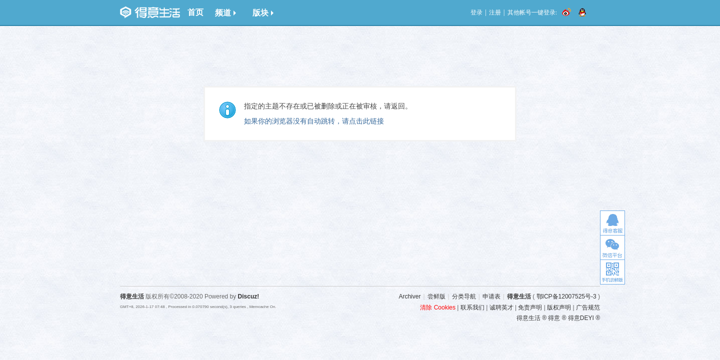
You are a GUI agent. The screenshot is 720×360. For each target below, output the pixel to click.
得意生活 (519, 296)
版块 (263, 12)
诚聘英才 (502, 307)
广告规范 (588, 307)
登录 (476, 12)
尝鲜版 (437, 296)
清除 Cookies (438, 307)
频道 (225, 12)
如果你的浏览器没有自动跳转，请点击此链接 (314, 121)
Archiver (409, 296)
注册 (495, 12)
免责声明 (530, 307)
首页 (196, 12)
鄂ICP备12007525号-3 (566, 296)
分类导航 (464, 296)
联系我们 (472, 307)
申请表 (491, 296)
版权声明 (559, 307)
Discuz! (249, 296)
